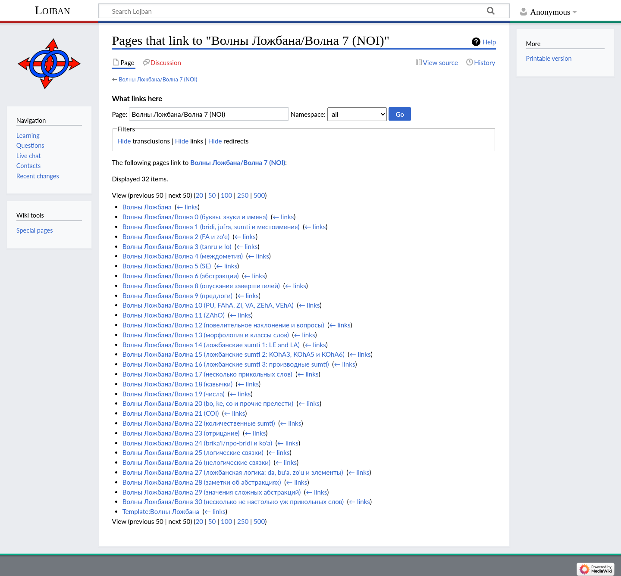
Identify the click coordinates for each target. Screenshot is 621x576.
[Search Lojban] (304, 11)
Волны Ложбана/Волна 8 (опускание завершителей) (201, 286)
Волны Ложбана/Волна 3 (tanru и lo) (177, 246)
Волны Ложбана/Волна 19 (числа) (173, 394)
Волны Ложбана (147, 207)
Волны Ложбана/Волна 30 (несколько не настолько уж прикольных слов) (233, 501)
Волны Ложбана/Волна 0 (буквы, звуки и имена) (195, 217)
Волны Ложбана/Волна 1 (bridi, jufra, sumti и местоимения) (211, 226)
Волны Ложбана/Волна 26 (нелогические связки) (196, 462)
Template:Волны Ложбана (160, 511)
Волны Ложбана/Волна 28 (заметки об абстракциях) (201, 482)
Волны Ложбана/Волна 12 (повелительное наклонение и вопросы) (223, 325)
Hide (124, 141)
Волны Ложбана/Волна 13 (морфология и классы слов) (205, 335)
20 (199, 195)
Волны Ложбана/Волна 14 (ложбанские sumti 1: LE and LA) (211, 345)
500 (259, 195)
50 (212, 195)
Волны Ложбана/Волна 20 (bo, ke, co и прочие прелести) (207, 403)
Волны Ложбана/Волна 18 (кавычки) (177, 384)
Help (489, 42)
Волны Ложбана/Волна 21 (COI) (170, 413)
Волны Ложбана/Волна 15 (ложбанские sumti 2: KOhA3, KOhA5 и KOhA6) (233, 354)
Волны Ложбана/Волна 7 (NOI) (158, 79)
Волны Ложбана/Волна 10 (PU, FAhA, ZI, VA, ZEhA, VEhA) (208, 305)
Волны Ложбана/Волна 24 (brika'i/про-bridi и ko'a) (197, 443)
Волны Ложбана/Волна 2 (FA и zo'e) (175, 236)
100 (226, 195)
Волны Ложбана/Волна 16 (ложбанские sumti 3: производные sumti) (225, 364)
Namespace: (308, 114)
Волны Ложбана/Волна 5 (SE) (166, 266)
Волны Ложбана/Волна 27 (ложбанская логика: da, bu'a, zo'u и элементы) (232, 472)
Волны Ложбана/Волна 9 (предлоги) (177, 295)
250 (242, 195)
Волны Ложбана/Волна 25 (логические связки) (192, 452)
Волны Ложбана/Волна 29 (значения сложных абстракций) (211, 492)
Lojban (52, 10)
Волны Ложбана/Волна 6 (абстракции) (180, 276)
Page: (119, 114)
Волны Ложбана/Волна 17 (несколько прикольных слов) (207, 374)
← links (187, 207)
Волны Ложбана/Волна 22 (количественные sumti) (198, 423)
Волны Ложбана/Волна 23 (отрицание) (181, 433)
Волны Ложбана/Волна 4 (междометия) (182, 256)
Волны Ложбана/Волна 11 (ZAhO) (173, 315)
